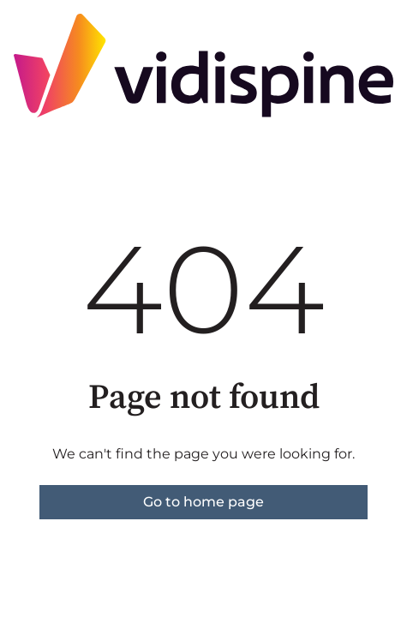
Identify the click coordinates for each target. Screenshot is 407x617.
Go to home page (203, 502)
